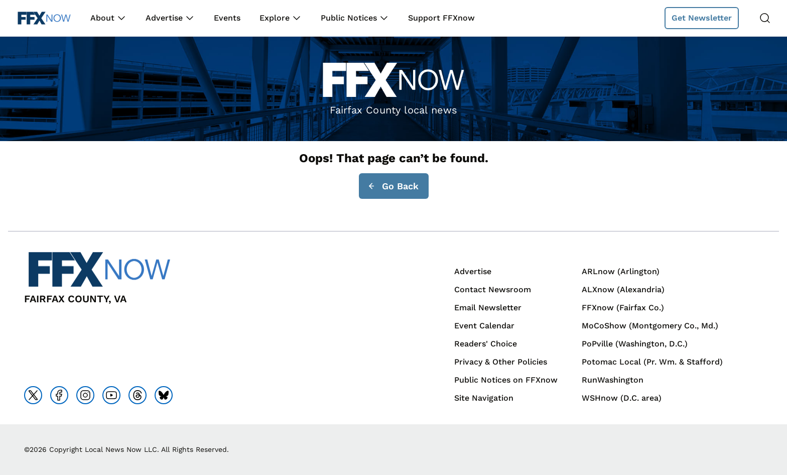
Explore (274, 18)
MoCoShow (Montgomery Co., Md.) (650, 325)
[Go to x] (33, 395)
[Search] (765, 18)
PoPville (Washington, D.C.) (635, 343)
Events (227, 18)
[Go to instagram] (85, 395)
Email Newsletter (487, 307)
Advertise (164, 18)
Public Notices (349, 18)
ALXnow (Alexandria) (623, 289)
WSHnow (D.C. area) (622, 398)
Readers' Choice (485, 343)
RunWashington (612, 380)
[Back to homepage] (44, 18)
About (102, 18)
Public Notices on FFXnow (506, 380)
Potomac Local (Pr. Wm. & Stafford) (652, 362)
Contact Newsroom (492, 289)
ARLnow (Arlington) (621, 271)
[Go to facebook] (59, 395)
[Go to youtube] (111, 395)
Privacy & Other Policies (500, 362)
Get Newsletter (702, 18)
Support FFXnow (441, 18)
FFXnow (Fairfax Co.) (623, 307)
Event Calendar (484, 325)
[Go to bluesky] (164, 395)
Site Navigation (483, 398)
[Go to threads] (137, 395)
